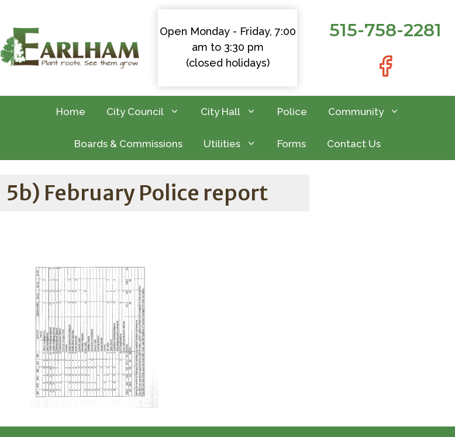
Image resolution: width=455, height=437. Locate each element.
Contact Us (354, 144)
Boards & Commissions (128, 144)
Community (369, 112)
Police (292, 111)
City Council (148, 112)
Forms (291, 144)
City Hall (234, 112)
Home (70, 111)
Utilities (235, 144)
